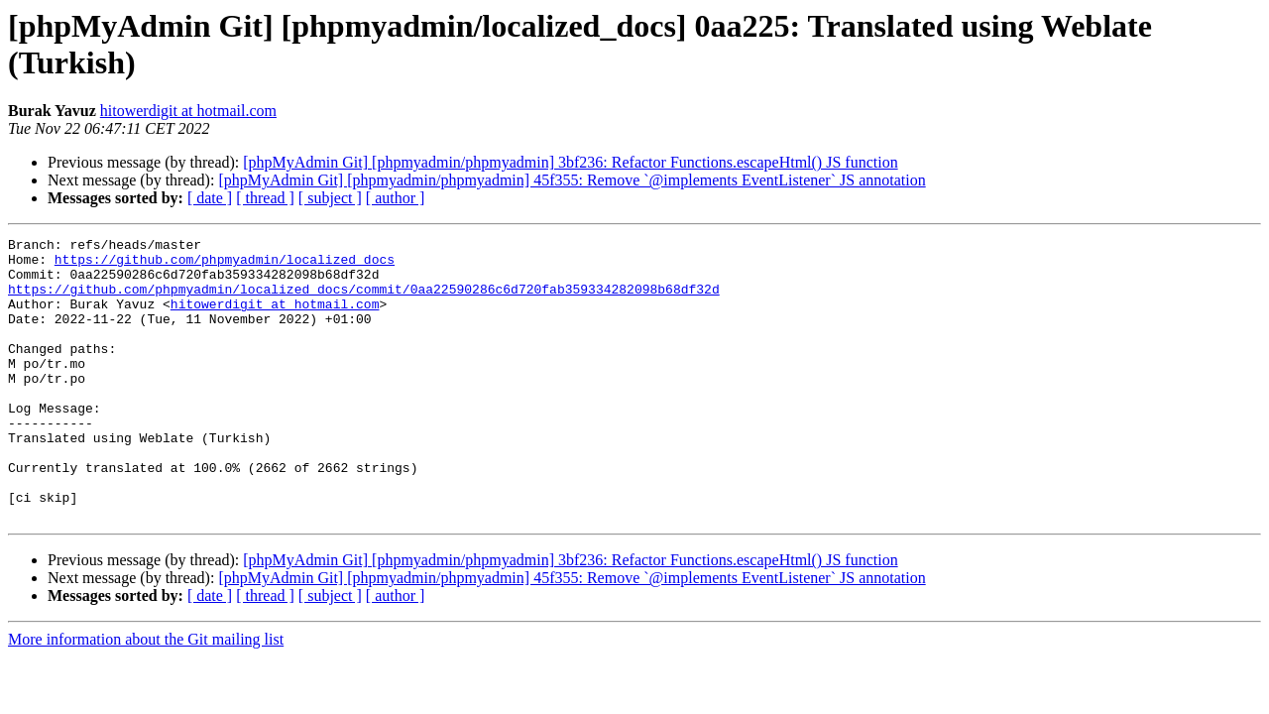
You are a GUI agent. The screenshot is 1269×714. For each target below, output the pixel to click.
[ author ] (395, 197)
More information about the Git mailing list (146, 695)
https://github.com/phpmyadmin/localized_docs (225, 265)
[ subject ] (330, 197)
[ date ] (209, 197)
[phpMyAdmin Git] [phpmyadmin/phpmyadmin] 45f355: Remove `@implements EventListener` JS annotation (571, 180)
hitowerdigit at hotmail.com (188, 110)
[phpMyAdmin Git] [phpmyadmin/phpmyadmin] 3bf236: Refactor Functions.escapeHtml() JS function (570, 162)
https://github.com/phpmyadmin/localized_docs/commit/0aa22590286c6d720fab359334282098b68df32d (364, 300)
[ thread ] (265, 197)
